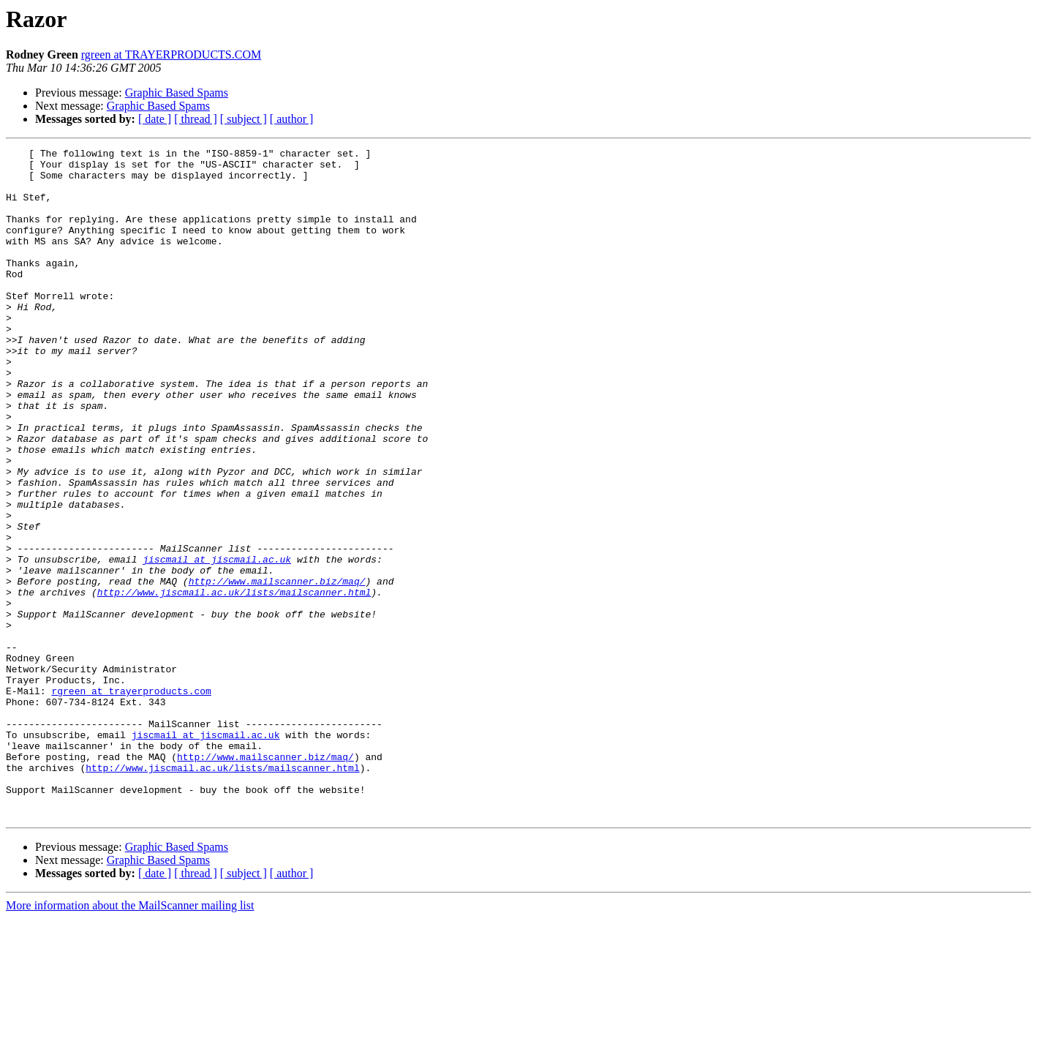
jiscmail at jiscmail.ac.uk (217, 642)
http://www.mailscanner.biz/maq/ (277, 668)
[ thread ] (195, 119)
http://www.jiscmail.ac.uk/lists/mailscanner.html (234, 681)
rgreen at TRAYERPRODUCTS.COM (171, 54)
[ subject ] (243, 119)
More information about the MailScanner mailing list (130, 1039)
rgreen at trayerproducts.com (131, 800)
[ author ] (292, 119)
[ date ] (154, 119)
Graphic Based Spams (176, 92)
